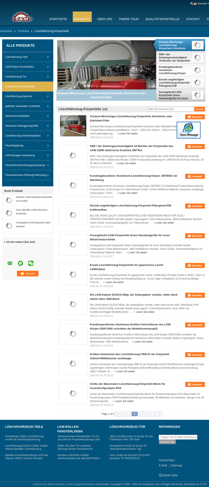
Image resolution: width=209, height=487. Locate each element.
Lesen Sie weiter (128, 133)
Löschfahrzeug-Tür (15, 76)
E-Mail (163, 465)
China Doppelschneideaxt (81, 484)
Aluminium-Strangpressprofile (21, 125)
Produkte (82, 19)
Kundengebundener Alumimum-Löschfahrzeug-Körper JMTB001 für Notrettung (173, 70)
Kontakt (193, 19)
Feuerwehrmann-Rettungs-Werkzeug (25, 175)
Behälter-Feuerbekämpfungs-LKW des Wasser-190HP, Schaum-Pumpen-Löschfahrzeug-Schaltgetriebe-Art (26, 458)
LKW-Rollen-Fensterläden (19, 66)
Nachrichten (167, 460)
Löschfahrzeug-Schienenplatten (23, 135)
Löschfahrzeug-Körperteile (20, 86)
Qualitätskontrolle (162, 19)
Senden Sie (167, 441)
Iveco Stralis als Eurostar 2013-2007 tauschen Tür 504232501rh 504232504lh (130, 458)
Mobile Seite (168, 475)
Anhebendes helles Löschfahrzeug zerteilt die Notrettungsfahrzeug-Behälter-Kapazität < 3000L (24, 439)
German (202, 3)
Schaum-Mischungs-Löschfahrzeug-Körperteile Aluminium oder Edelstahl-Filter (172, 45)
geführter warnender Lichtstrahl (22, 106)
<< (126, 413)
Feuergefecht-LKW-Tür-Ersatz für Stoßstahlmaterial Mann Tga (128, 447)
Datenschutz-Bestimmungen (49, 484)
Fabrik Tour (129, 19)
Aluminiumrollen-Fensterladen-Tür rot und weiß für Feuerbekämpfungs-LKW (78, 438)
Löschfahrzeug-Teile (16, 56)
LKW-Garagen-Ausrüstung (20, 155)
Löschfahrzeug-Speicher (18, 96)
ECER (203, 484)
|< (118, 413)
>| (159, 413)
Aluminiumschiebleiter (17, 116)
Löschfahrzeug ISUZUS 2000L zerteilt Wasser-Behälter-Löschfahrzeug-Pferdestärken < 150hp (26, 449)
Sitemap (176, 465)
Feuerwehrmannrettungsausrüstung (25, 165)
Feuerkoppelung (14, 145)
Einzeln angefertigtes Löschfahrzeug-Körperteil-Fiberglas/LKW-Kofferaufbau (174, 82)
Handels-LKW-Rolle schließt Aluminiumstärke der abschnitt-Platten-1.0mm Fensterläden (79, 458)
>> (150, 413)
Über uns (104, 19)
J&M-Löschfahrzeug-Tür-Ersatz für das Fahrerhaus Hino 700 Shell (131, 438)
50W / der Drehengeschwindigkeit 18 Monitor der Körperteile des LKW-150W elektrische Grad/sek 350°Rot (174, 57)
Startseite (58, 19)
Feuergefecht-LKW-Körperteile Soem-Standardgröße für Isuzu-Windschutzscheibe (174, 95)
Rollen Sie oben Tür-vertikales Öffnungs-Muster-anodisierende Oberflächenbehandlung (75, 449)
